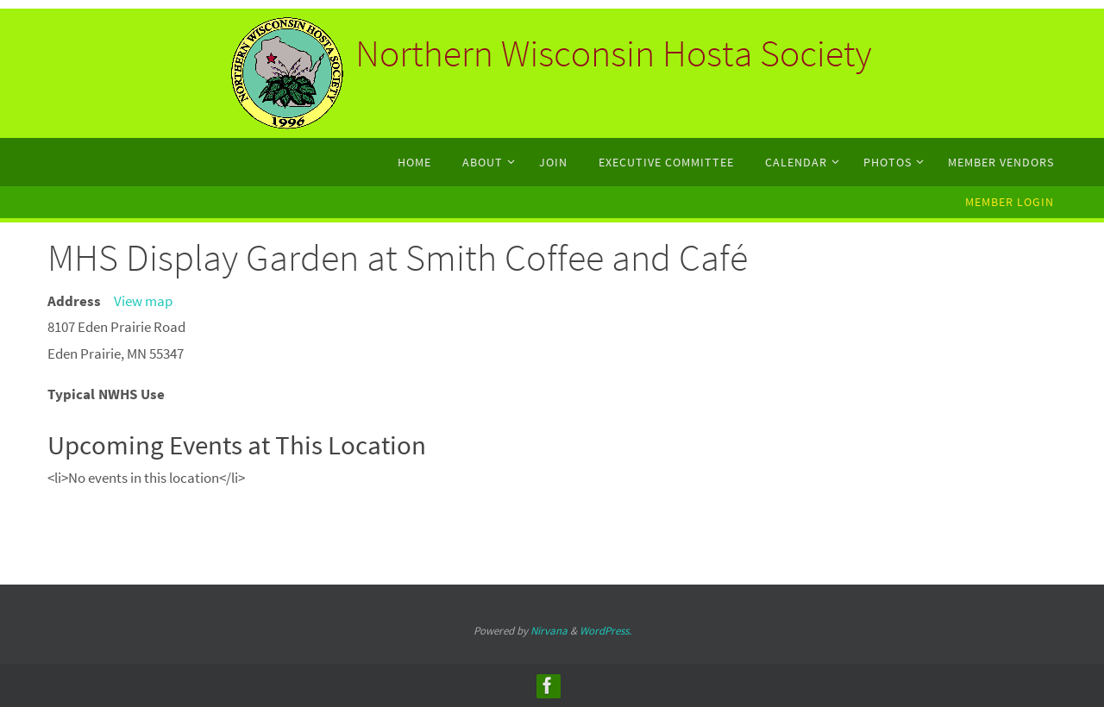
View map (143, 300)
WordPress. (605, 630)
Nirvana (549, 630)
